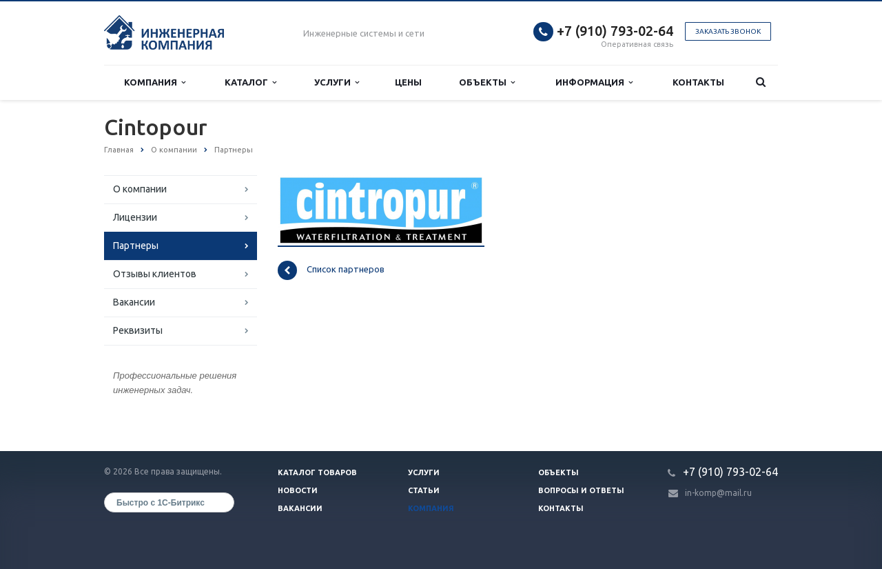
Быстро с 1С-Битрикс (160, 503)
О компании (140, 188)
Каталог (250, 82)
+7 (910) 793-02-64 (615, 30)
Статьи (424, 490)
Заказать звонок (728, 31)
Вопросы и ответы (581, 490)
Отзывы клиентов (154, 273)
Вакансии (134, 302)
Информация (594, 82)
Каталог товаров (317, 472)
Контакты (698, 82)
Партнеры (135, 245)
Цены (408, 82)
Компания (154, 82)
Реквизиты (138, 330)
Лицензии (135, 217)
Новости (298, 490)
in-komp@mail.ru (718, 492)
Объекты (487, 82)
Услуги (336, 82)
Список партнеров (331, 270)
